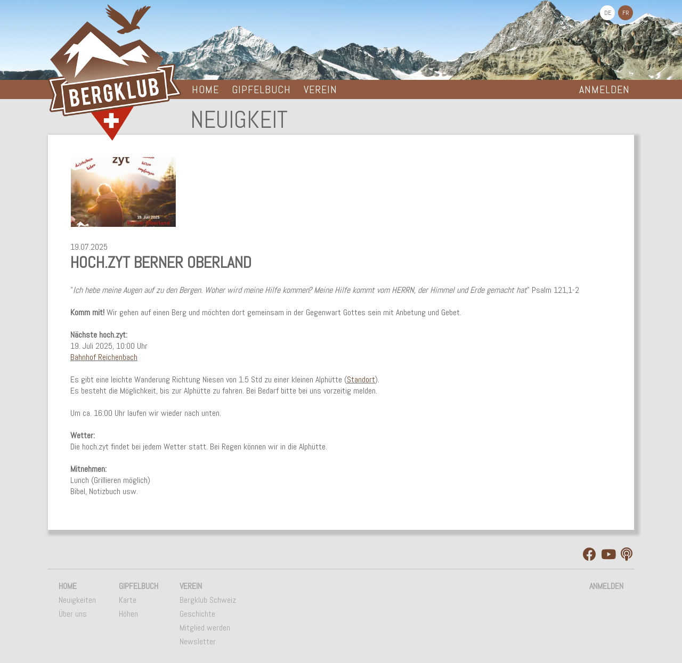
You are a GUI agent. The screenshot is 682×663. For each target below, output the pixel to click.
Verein (320, 89)
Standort (361, 379)
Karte (127, 599)
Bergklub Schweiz (208, 599)
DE (607, 13)
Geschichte (197, 613)
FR (625, 13)
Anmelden (604, 89)
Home (205, 89)
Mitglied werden (205, 627)
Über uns (73, 613)
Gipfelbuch (261, 89)
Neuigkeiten (77, 599)
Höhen (128, 613)
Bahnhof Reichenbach (103, 357)
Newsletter (198, 641)
